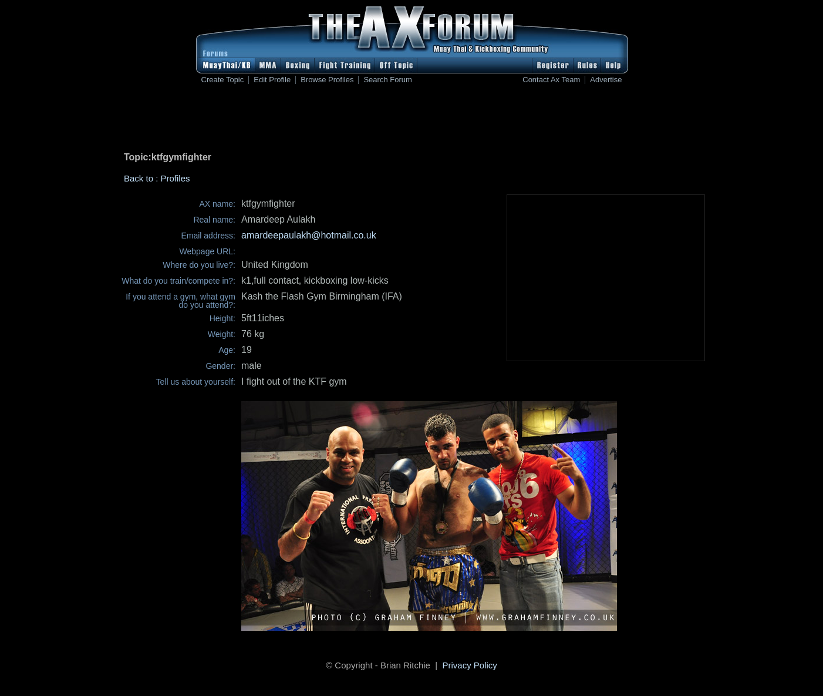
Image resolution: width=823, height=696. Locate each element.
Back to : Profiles (157, 178)
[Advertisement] (411, 120)
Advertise (606, 80)
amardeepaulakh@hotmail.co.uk (308, 235)
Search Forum (387, 80)
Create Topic (222, 80)
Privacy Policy (470, 665)
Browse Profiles (327, 80)
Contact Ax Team (551, 80)
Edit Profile (272, 80)
